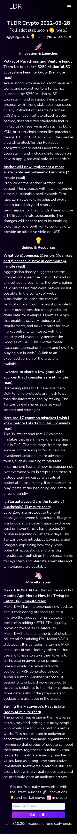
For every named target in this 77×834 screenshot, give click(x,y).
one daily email (59, 823)
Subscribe (38, 814)
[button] (69, 5)
